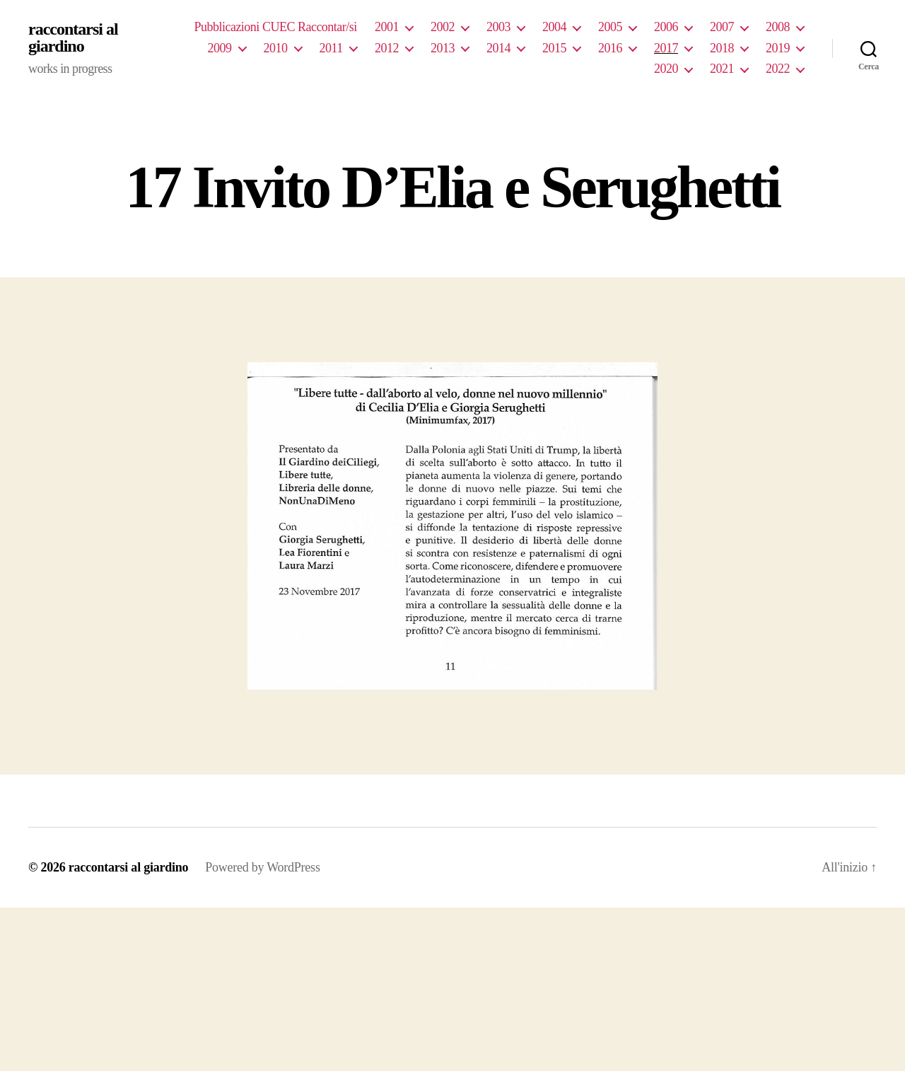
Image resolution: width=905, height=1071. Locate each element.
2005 (610, 27)
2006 (666, 27)
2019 (778, 48)
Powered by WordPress (262, 867)
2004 (554, 27)
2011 (331, 48)
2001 (387, 27)
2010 (276, 48)
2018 (722, 48)
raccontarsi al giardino (73, 37)
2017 (666, 48)
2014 (498, 48)
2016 (610, 48)
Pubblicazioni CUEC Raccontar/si (275, 27)
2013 (443, 48)
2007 (722, 27)
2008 (778, 27)
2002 (443, 27)
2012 (387, 48)
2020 (666, 69)
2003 (498, 27)
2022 (778, 69)
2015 (554, 48)
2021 (722, 69)
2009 (220, 48)
